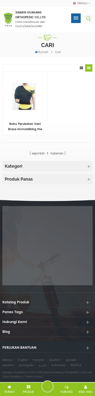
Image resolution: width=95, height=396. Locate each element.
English (23, 360)
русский (71, 360)
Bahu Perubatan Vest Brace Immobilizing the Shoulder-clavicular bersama (25, 127)
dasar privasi (34, 377)
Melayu (7, 360)
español (8, 365)
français (38, 360)
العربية (42, 365)
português (26, 365)
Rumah (41, 52)
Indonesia (58, 365)
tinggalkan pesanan (47, 386)
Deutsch (55, 360)
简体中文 (76, 365)
